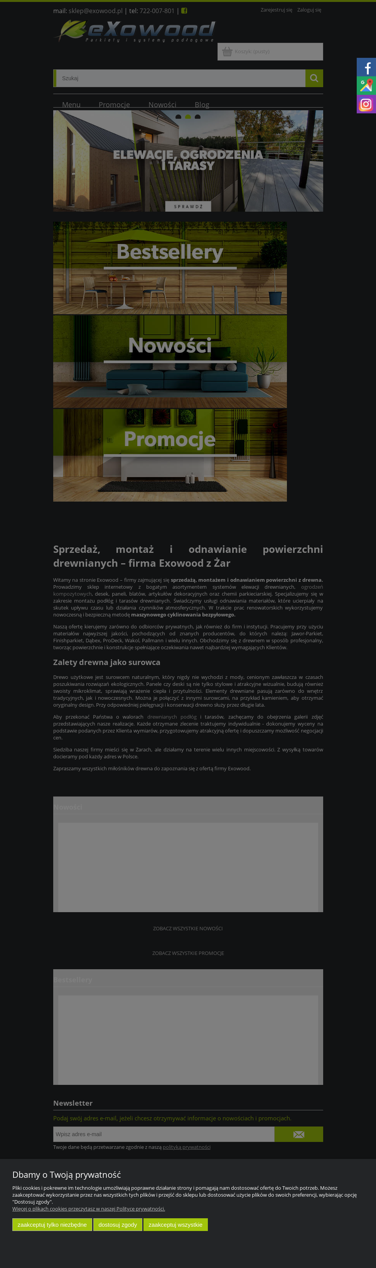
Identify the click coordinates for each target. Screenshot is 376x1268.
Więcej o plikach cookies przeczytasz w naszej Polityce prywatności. (88, 1208)
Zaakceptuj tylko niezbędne (52, 1224)
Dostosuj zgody (117, 1224)
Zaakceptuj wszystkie (175, 1224)
